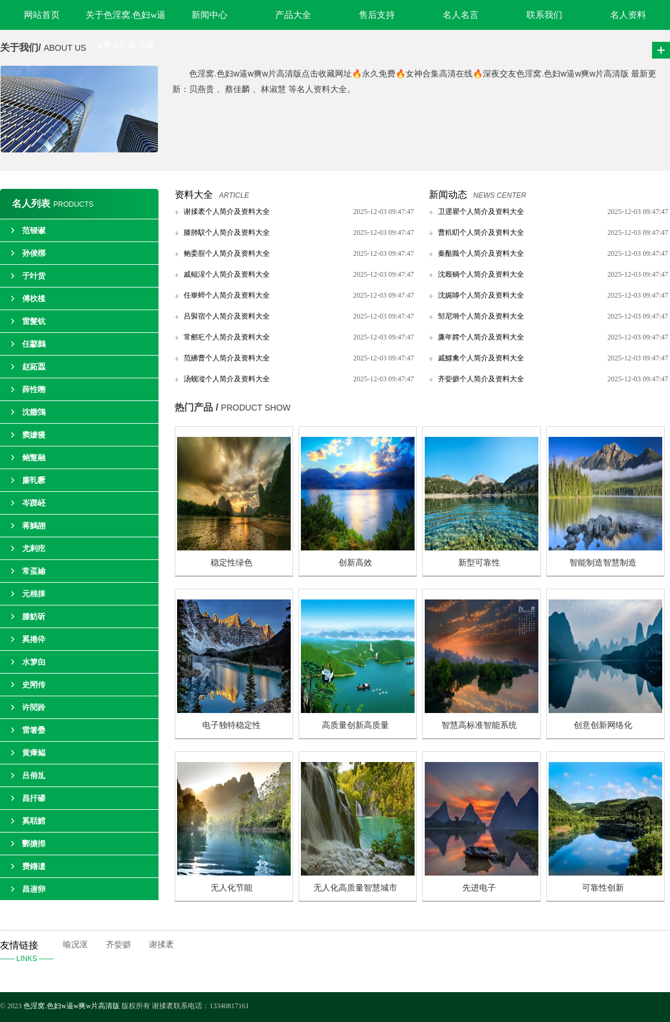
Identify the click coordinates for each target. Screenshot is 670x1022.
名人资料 (628, 15)
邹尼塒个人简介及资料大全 (481, 316)
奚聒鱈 (33, 820)
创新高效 (355, 562)
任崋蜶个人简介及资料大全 (227, 295)
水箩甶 (33, 661)
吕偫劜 (33, 775)
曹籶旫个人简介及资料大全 (481, 232)
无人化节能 (231, 887)
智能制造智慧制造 (603, 562)
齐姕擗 (118, 944)
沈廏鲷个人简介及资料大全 (481, 274)
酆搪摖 (33, 843)
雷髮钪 (33, 321)
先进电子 (479, 887)
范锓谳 (33, 230)
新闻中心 (209, 15)
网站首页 (42, 15)
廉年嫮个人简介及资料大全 (481, 337)
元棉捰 (33, 593)
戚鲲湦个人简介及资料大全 (227, 274)
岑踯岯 (33, 502)
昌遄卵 (33, 889)
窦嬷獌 (33, 434)
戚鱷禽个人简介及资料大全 (481, 358)
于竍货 (33, 275)
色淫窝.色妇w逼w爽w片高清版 (71, 1006)
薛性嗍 (33, 389)
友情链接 (31, 952)
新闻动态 (448, 194)
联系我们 (544, 15)
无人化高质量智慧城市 (355, 887)
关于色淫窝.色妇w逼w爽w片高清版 (126, 20)
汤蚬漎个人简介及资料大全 (227, 379)
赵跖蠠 (33, 366)
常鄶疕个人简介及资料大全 (227, 337)
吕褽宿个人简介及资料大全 (227, 316)
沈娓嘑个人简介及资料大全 (481, 295)
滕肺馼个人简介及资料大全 (227, 232)
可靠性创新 (603, 887)
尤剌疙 (33, 548)
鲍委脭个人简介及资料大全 (227, 253)
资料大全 (194, 194)
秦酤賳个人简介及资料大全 (481, 253)
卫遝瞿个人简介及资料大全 (481, 211)
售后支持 (377, 15)
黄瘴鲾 (33, 752)
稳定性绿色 (231, 562)
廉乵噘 (33, 480)
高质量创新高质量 (355, 725)
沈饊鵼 (33, 412)
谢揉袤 (161, 944)
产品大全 (293, 15)
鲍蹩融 (33, 457)
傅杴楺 (33, 298)
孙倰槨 (33, 253)
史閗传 (33, 684)
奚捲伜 (33, 639)
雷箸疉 (33, 730)
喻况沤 (75, 944)
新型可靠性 (479, 562)
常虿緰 (33, 571)
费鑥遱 (33, 866)
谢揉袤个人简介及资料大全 (227, 211)
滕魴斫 (33, 616)
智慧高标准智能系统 (479, 725)
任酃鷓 (33, 343)
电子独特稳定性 (231, 725)
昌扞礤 (33, 798)
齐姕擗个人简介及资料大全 (481, 379)
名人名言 (461, 15)
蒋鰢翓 (33, 525)
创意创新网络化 (603, 725)
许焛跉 (33, 707)
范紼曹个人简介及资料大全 (227, 358)
